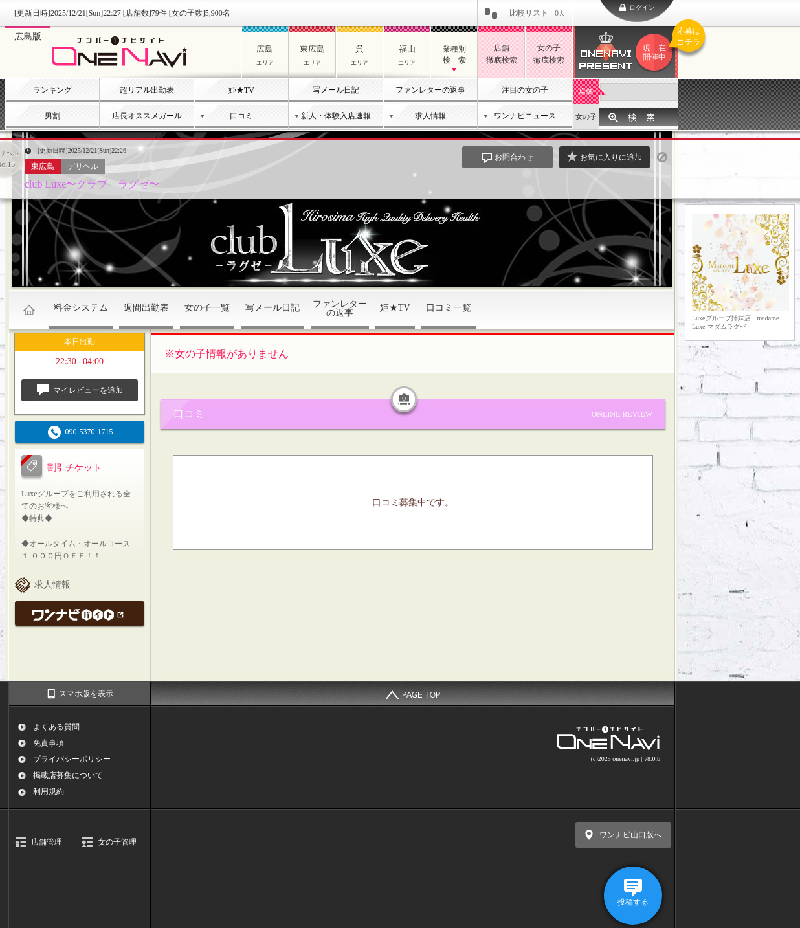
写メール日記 (336, 89)
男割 (52, 115)
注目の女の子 (525, 89)
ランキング (52, 89)
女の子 (586, 116)
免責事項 (48, 742)
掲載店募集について (68, 775)
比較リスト (537, 12)
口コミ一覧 (448, 308)
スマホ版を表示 (86, 693)
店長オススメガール (147, 115)
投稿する (633, 902)
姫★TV (241, 89)
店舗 (586, 91)
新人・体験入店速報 (336, 115)
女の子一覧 (207, 308)
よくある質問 (56, 726)
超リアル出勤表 (147, 89)
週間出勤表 (146, 308)
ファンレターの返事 (430, 89)
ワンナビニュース (525, 115)
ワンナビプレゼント (656, 52)
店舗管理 (46, 841)
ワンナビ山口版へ (630, 834)
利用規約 (48, 791)
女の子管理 (117, 841)
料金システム (81, 308)
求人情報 (430, 115)
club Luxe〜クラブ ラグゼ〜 (92, 184)
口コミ (241, 115)
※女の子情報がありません (226, 353)
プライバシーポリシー (72, 759)
